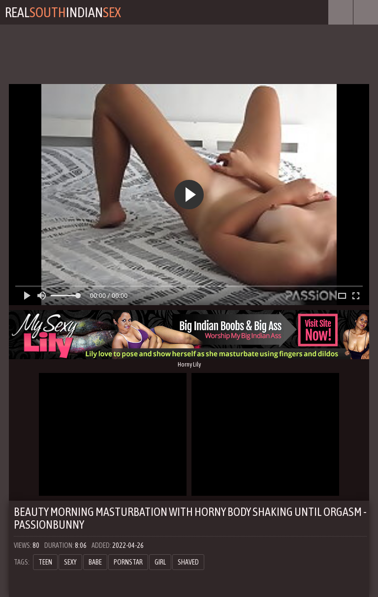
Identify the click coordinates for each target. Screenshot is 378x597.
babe (95, 562)
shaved (188, 562)
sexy (70, 562)
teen (45, 562)
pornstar (128, 562)
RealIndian (63, 12)
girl (160, 562)
